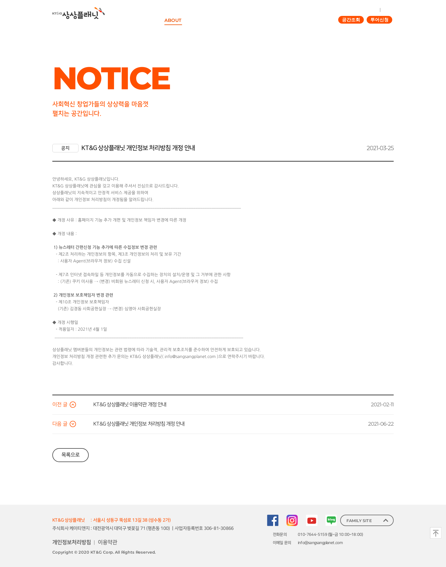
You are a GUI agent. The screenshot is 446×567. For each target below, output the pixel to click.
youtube (311, 520)
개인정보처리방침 (71, 542)
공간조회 (351, 19)
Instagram (292, 520)
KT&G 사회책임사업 (222, 32)
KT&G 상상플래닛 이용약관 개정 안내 (129, 404)
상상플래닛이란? (181, 32)
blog (331, 520)
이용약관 (107, 542)
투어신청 (379, 19)
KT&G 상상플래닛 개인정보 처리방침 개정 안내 (139, 424)
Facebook (272, 520)
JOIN (387, 9)
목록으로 (70, 455)
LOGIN (371, 9)
